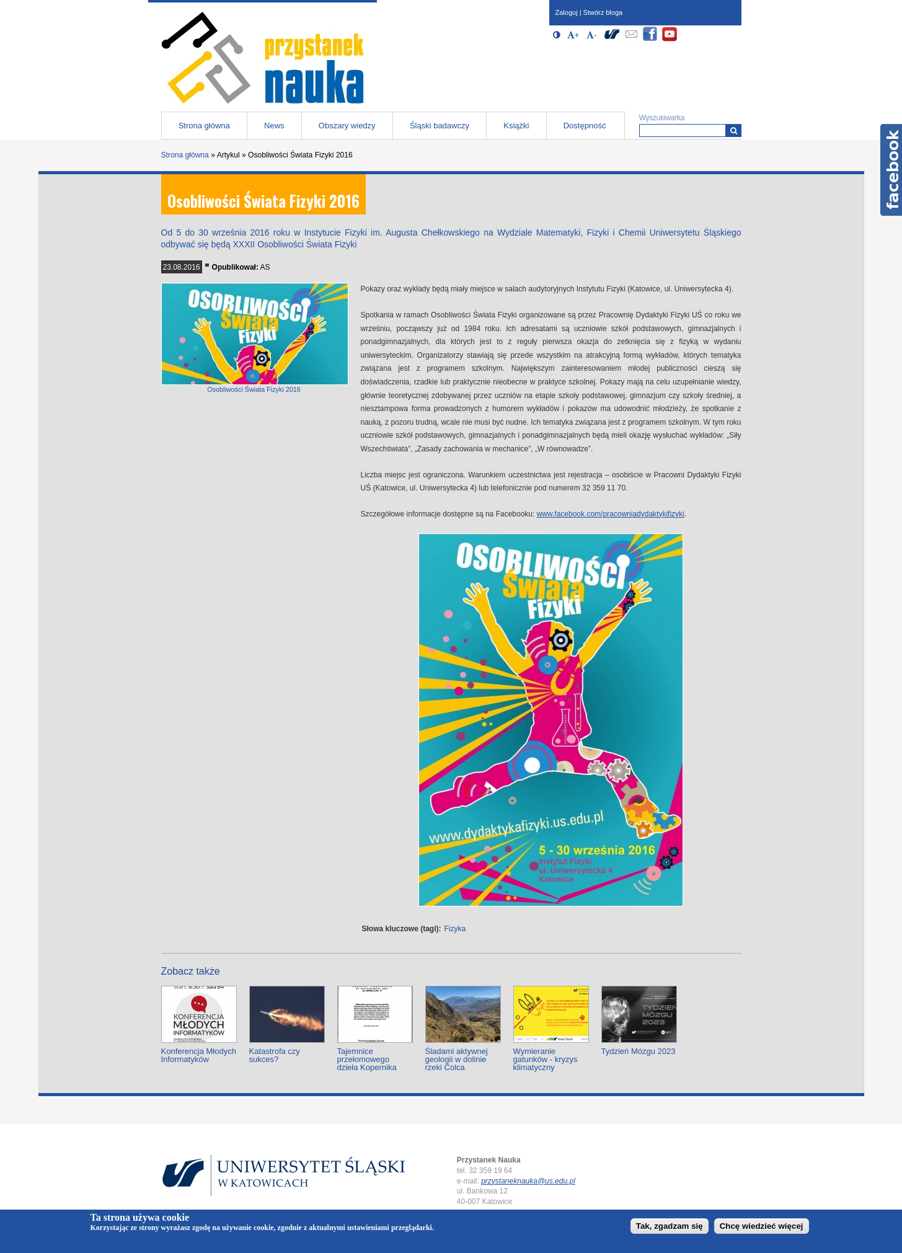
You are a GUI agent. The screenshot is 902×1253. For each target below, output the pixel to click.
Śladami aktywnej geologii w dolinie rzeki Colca (456, 1059)
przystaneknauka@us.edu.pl (528, 1181)
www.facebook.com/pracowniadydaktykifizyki (610, 514)
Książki (516, 125)
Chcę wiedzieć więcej (761, 1226)
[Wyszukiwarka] (733, 130)
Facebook (891, 170)
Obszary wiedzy (347, 125)
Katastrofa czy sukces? (274, 1055)
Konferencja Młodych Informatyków (198, 1055)
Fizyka (455, 928)
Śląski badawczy (439, 125)
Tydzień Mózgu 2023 (638, 1051)
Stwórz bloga (603, 12)
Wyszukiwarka (662, 117)
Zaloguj (566, 12)
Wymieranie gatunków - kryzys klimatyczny (545, 1059)
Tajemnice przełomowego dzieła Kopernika (367, 1059)
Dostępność (585, 125)
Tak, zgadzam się (669, 1226)
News (274, 125)
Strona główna (204, 125)
